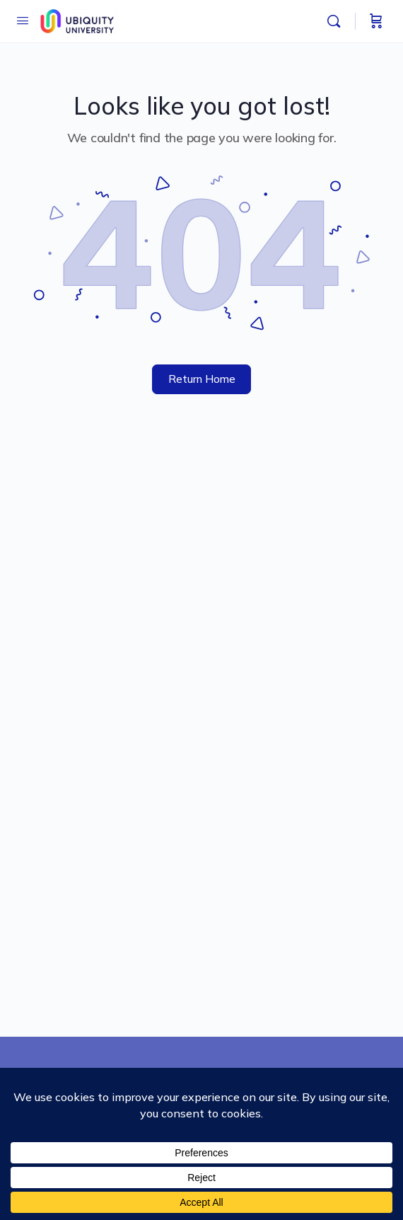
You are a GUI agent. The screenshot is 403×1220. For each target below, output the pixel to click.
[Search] (337, 21)
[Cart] (376, 21)
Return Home (201, 379)
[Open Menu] (22, 20)
